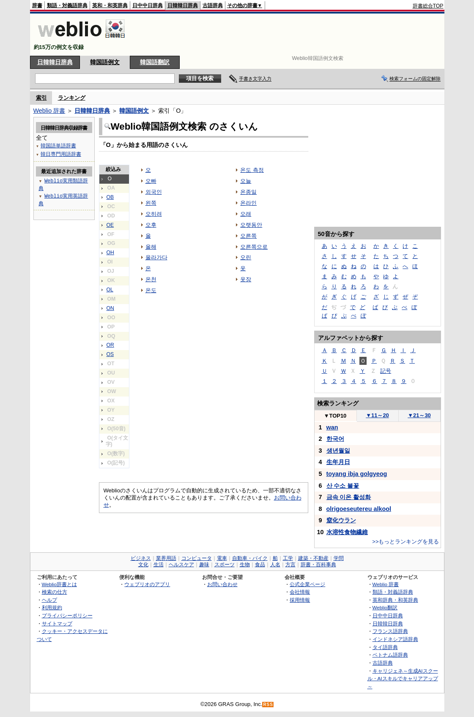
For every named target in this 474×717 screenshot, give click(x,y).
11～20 (377, 415)
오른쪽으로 (254, 247)
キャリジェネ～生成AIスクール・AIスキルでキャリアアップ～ (402, 678)
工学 (288, 558)
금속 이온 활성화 (348, 497)
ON (110, 308)
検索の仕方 (54, 592)
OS (110, 354)
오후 (150, 225)
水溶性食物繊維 (347, 532)
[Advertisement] (290, 35)
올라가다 (156, 257)
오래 (245, 214)
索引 (41, 98)
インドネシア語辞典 (395, 639)
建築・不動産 (313, 558)
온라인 (248, 203)
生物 (245, 564)
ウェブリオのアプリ (147, 584)
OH (110, 252)
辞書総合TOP (428, 6)
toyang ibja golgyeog (356, 473)
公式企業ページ (307, 584)
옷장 (245, 279)
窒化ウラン (341, 520)
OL (110, 290)
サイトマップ (57, 623)
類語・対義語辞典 (67, 5)
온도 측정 (252, 170)
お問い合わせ (222, 584)
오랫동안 (251, 225)
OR (110, 345)
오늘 (245, 181)
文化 (143, 564)
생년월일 (338, 450)
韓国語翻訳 (155, 62)
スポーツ (224, 564)
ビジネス (141, 558)
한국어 (335, 438)
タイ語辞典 (385, 647)
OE (110, 225)
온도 (150, 290)
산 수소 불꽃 (342, 485)
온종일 (248, 192)
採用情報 (300, 600)
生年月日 (338, 462)
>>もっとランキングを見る (405, 541)
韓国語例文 (105, 62)
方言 (290, 564)
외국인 (153, 192)
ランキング (71, 98)
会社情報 (300, 592)
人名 (275, 564)
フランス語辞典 (390, 631)
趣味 (204, 564)
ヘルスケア (181, 564)
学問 (339, 558)
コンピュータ (196, 558)
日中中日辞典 (147, 5)
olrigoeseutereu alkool (359, 508)
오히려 (153, 214)
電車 (222, 558)
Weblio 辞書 (49, 110)
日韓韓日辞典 (182, 5)
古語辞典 (213, 5)
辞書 (37, 5)
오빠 (150, 181)
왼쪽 (150, 203)
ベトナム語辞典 (390, 654)
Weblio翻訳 (385, 607)
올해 (150, 247)
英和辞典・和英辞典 (395, 600)
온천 (150, 279)
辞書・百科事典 (318, 564)
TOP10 (335, 416)
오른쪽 (248, 236)
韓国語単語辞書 (58, 145)
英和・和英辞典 (110, 5)
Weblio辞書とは (59, 584)
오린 (245, 257)
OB (110, 197)
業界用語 (166, 558)
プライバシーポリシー (67, 615)
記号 (385, 371)
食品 (260, 564)
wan (332, 427)
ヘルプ (49, 600)
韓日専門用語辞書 (61, 154)
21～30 (419, 415)
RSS (268, 704)
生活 (158, 564)
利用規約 (52, 607)
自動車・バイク (250, 558)
